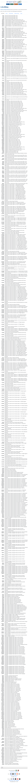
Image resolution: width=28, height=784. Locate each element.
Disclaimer (17, 780)
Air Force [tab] (2, 13)
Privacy (14, 780)
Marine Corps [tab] (16, 13)
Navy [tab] (21, 13)
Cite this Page (16, 775)
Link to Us (12, 775)
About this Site (11, 780)
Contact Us (16, 771)
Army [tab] (6, 13)
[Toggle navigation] (2, 767)
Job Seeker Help (12, 771)
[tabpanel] (14, 390)
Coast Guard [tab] (11, 13)
